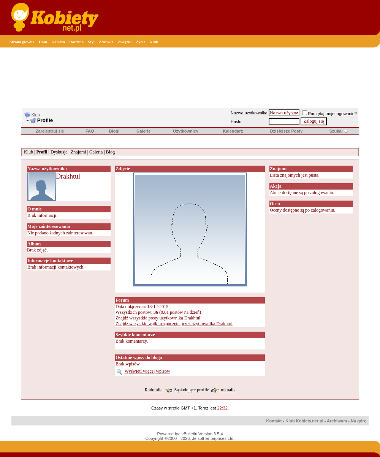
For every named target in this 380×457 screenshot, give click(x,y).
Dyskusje (59, 152)
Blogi (114, 131)
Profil (41, 152)
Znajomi (78, 152)
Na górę (358, 421)
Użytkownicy (185, 131)
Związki (124, 42)
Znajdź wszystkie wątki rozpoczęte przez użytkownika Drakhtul (174, 323)
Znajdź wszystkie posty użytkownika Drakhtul (158, 318)
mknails (228, 389)
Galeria (96, 152)
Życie (140, 42)
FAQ (90, 131)
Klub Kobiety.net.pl (304, 421)
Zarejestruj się (50, 131)
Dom (43, 42)
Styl (91, 42)
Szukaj (336, 131)
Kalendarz (233, 131)
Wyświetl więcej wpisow (147, 371)
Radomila (154, 389)
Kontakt (274, 421)
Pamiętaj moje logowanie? (329, 113)
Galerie (143, 131)
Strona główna (22, 42)
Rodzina (76, 42)
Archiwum (337, 421)
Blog (110, 152)
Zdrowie (106, 42)
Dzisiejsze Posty (286, 131)
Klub (153, 42)
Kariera (58, 42)
